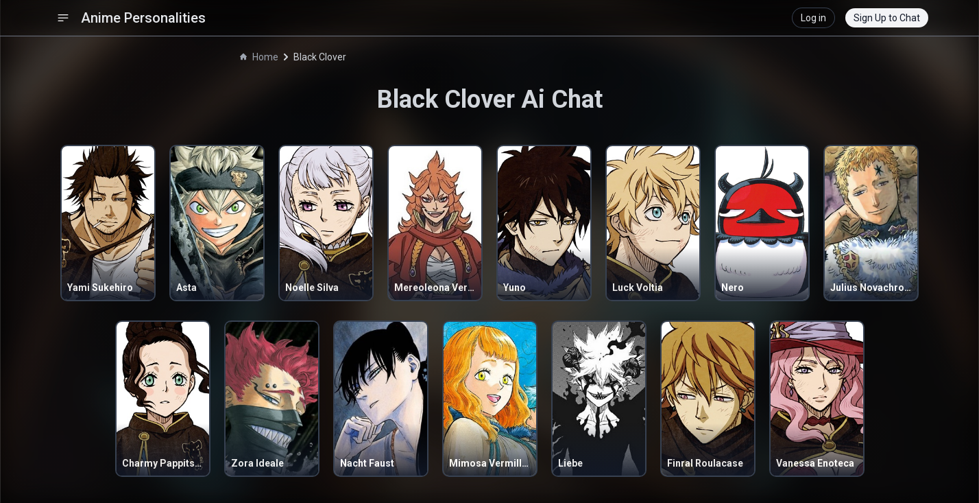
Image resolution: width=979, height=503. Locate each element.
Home (259, 56)
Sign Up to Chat (887, 17)
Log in (813, 17)
